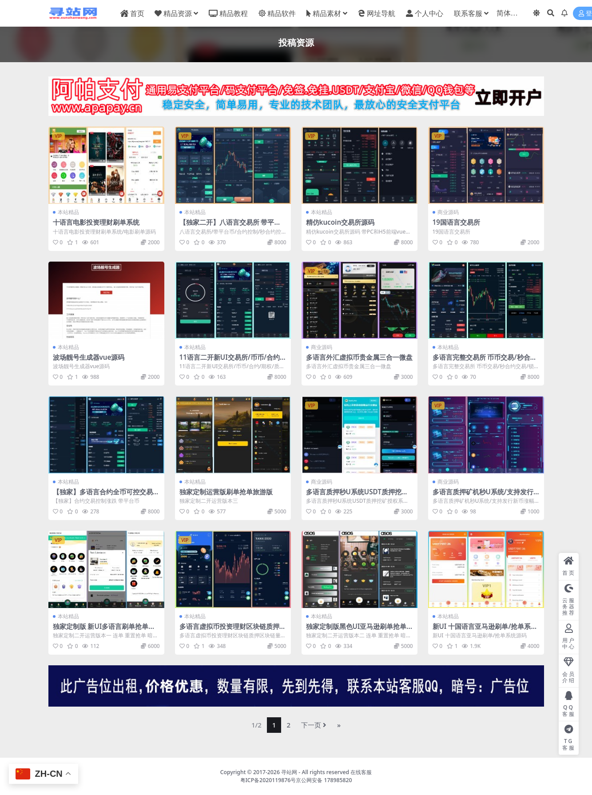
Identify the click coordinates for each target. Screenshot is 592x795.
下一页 (313, 724)
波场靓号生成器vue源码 (89, 357)
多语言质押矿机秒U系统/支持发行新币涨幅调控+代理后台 (483, 495)
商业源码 (448, 212)
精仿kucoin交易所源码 (340, 222)
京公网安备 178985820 (324, 780)
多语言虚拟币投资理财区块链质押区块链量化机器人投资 (232, 630)
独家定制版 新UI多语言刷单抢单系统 (104, 630)
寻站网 (289, 772)
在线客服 (361, 772)
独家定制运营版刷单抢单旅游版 (226, 491)
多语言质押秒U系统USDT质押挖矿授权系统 (357, 495)
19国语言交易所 (456, 222)
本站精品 (68, 212)
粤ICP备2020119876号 (268, 780)
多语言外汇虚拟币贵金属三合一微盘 (359, 357)
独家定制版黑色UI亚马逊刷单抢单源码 (356, 630)
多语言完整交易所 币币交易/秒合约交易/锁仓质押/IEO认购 (485, 361)
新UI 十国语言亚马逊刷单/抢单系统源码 (485, 630)
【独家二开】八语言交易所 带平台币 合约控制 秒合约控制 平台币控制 (232, 226)
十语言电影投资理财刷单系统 (96, 222)
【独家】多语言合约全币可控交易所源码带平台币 (106, 495)
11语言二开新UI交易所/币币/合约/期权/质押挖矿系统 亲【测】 (231, 361)
